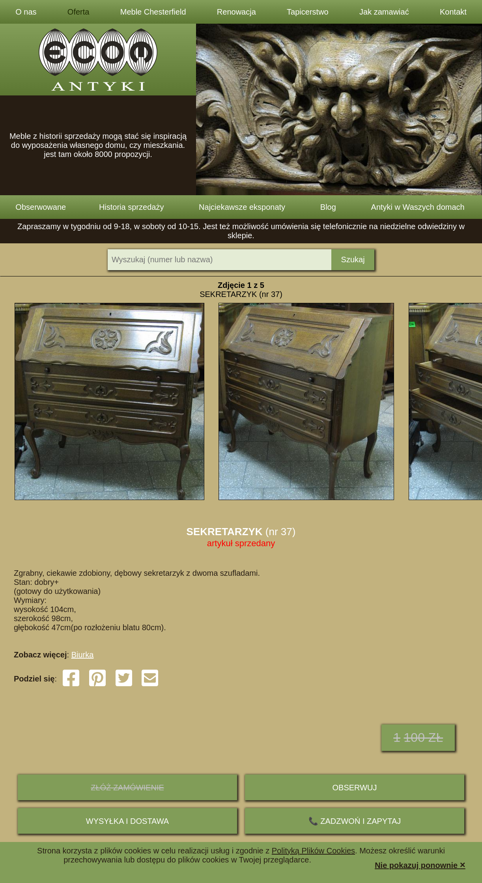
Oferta (78, 11)
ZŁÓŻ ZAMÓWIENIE (127, 787)
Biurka (82, 654)
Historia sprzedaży (131, 207)
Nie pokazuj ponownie (420, 864)
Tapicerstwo (308, 11)
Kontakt (453, 11)
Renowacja (236, 11)
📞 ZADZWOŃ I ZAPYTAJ (354, 821)
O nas (25, 11)
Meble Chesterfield (153, 11)
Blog (328, 207)
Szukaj (353, 259)
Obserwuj (355, 787)
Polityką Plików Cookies (313, 850)
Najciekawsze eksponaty (242, 207)
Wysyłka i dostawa (127, 821)
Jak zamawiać (384, 11)
